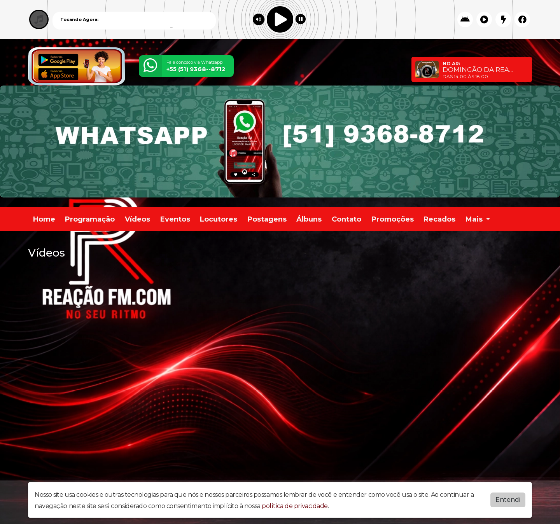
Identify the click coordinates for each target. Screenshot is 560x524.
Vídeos (137, 219)
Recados (439, 219)
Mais (475, 219)
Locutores (218, 219)
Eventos (175, 219)
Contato (346, 219)
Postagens (267, 219)
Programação (90, 219)
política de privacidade (295, 506)
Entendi (507, 499)
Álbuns (309, 219)
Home (44, 219)
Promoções (392, 219)
